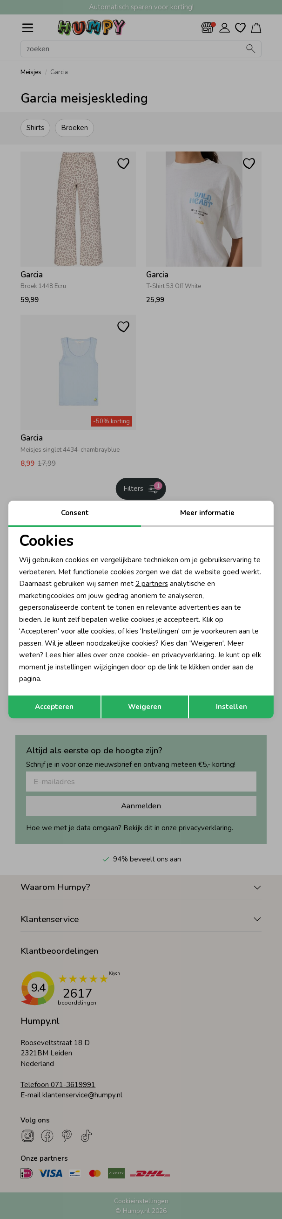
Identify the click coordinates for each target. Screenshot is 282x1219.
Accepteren (54, 706)
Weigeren (144, 706)
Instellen (231, 706)
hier (68, 655)
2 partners (151, 583)
